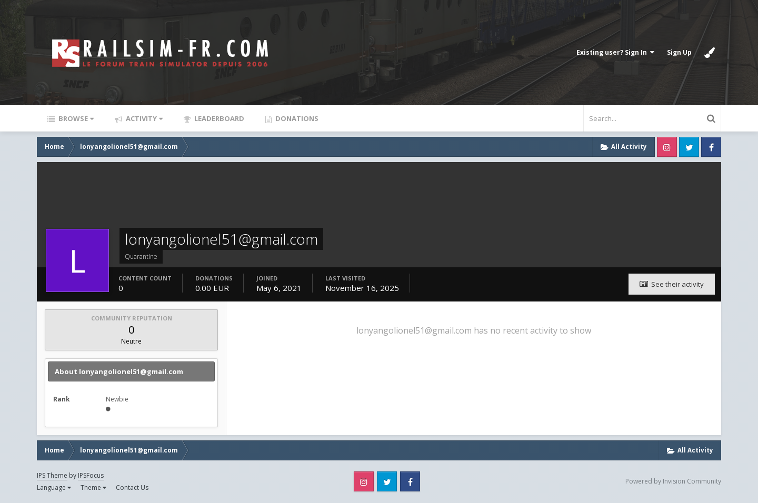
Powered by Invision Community (673, 481)
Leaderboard (218, 118)
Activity (143, 118)
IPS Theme (52, 475)
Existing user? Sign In (615, 52)
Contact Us (132, 487)
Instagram (667, 147)
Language (54, 487)
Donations (296, 118)
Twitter (689, 147)
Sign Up (679, 52)
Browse (75, 118)
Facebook (711, 147)
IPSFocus (91, 475)
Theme (93, 487)
